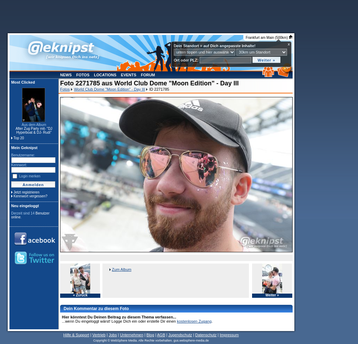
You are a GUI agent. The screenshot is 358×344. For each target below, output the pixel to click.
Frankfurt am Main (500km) (269, 38)
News (66, 75)
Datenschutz (205, 335)
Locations (105, 75)
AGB (161, 335)
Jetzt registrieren (27, 192)
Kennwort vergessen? (31, 196)
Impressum (229, 335)
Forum (148, 75)
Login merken (30, 176)
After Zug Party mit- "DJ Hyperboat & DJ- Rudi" (33, 130)
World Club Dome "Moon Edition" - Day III (109, 89)
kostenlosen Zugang (194, 321)
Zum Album (121, 269)
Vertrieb (99, 335)
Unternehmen (131, 335)
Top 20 (19, 138)
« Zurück (80, 295)
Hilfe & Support (76, 335)
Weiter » (272, 295)
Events (128, 75)
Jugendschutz (180, 335)
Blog (150, 335)
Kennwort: (19, 165)
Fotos (83, 75)
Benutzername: (23, 155)
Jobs (113, 335)
